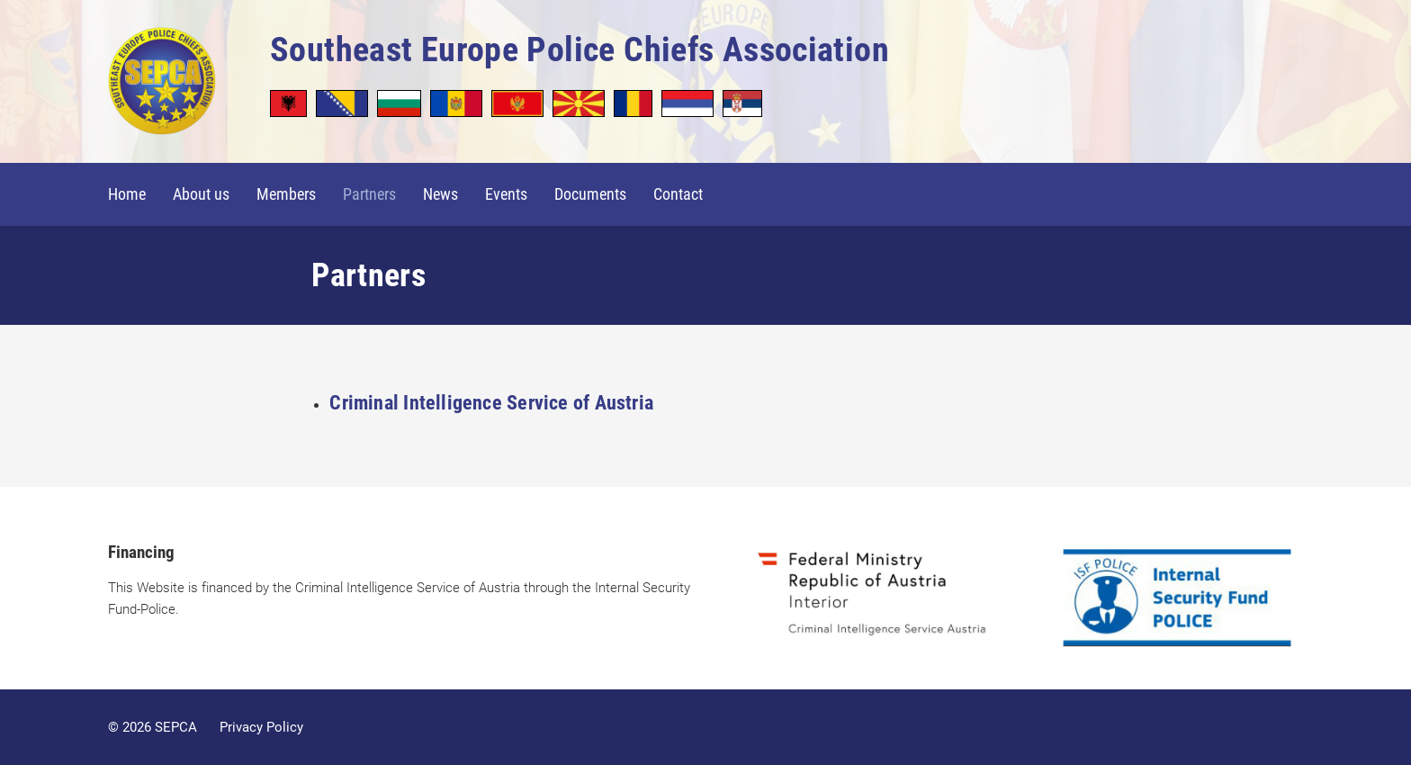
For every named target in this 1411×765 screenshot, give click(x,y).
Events (506, 193)
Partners (369, 193)
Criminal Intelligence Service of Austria (491, 403)
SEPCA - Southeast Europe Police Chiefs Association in (162, 86)
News (440, 193)
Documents (590, 193)
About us (201, 193)
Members (286, 193)
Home (127, 193)
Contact (678, 193)
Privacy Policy (261, 727)
